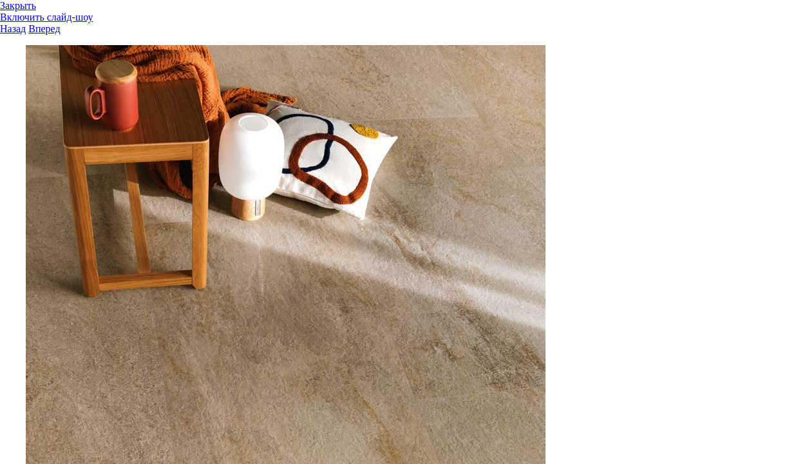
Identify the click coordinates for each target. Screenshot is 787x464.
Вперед (44, 28)
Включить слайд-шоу (46, 17)
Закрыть (18, 5)
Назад (13, 28)
